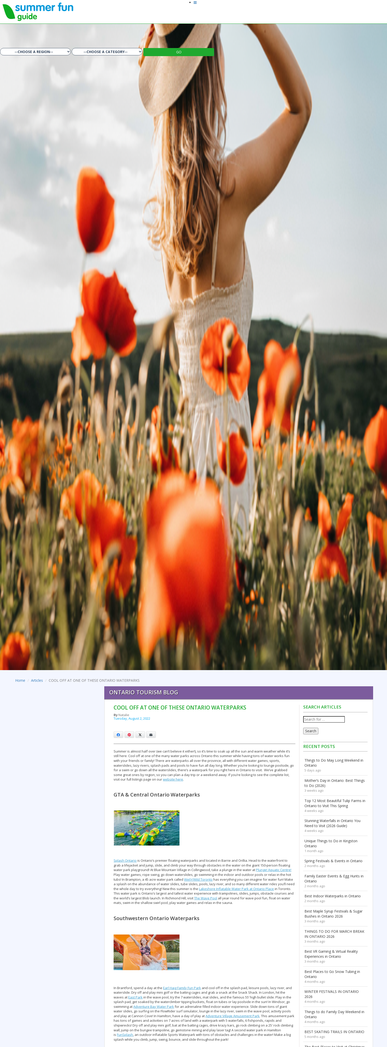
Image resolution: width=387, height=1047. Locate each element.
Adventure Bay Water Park (153, 1006)
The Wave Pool (205, 898)
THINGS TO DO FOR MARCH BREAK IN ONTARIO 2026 (334, 934)
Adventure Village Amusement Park (232, 1016)
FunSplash (125, 1034)
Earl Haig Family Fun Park (182, 988)
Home (20, 680)
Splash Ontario (125, 860)
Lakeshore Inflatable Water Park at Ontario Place (236, 888)
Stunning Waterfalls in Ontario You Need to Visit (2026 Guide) (332, 823)
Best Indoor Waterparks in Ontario (332, 896)
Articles (37, 680)
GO (179, 52)
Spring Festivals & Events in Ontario (333, 860)
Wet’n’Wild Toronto (198, 879)
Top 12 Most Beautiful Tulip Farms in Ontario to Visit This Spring (334, 803)
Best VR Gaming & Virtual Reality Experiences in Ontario (331, 954)
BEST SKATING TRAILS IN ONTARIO (334, 1031)
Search (310, 731)
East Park (135, 997)
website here (173, 779)
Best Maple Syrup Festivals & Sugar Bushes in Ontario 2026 (333, 914)
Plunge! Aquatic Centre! (273, 870)
